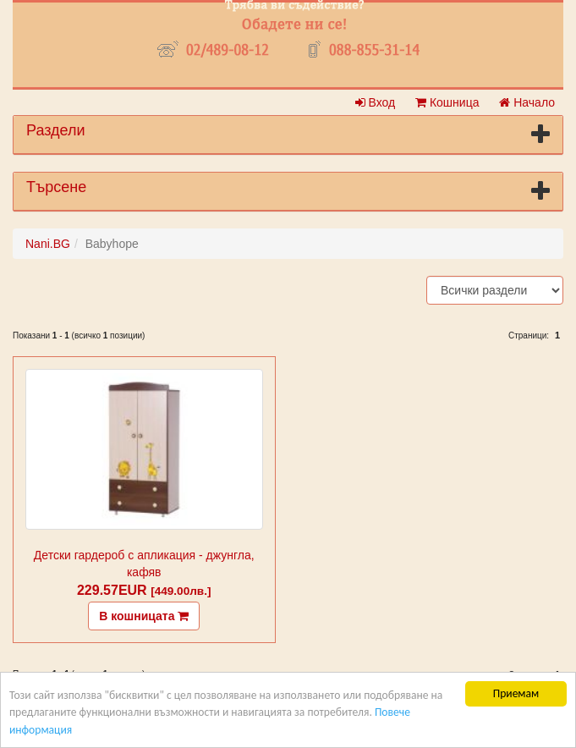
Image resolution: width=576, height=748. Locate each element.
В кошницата (144, 616)
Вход (375, 102)
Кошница (447, 102)
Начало (527, 102)
